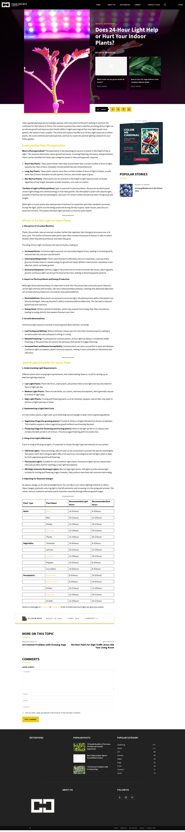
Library (142, 830)
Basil (48, 511)
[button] (165, 4)
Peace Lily (50, 594)
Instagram (56, 607)
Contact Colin (151, 830)
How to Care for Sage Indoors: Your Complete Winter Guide (143, 80)
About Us (123, 830)
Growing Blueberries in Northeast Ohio (145, 190)
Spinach (49, 556)
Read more (102, 85)
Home (116, 830)
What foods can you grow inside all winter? (110, 79)
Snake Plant (51, 575)
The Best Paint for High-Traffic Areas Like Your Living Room (92, 647)
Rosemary (50, 530)
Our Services (133, 830)
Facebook (45, 607)
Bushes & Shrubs (143, 186)
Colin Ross (36, 618)
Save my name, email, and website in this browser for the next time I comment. (53, 714)
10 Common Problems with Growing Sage (44, 645)
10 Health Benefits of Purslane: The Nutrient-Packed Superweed (99, 748)
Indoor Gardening (105, 22)
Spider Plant (51, 581)
